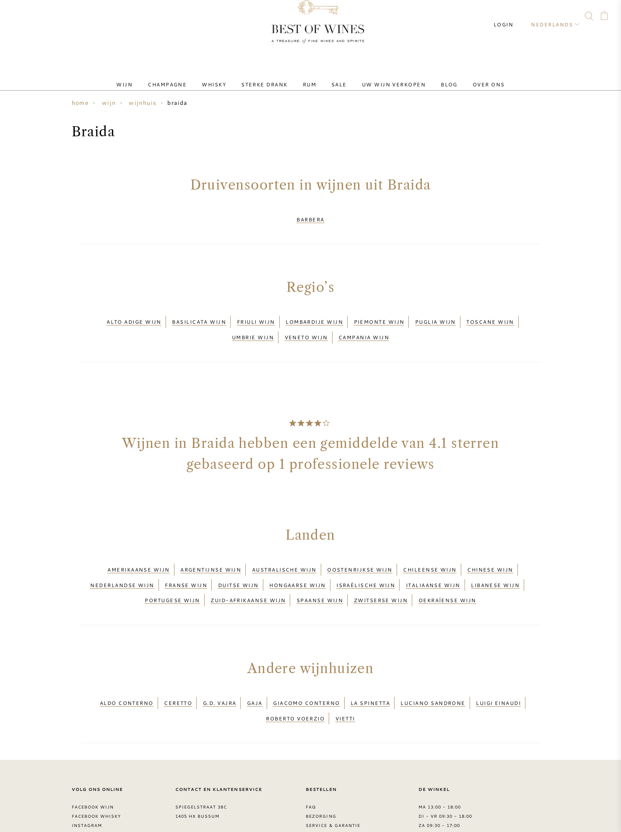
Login (511, 16)
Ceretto (178, 669)
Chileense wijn (429, 551)
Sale (332, 76)
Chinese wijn (490, 551)
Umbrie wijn (253, 324)
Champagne (187, 76)
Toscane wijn (490, 314)
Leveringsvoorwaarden (340, 793)
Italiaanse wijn (433, 561)
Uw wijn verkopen (380, 76)
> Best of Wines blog (102, 802)
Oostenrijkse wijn (359, 551)
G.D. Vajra (219, 669)
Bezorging (321, 774)
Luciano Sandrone (432, 669)
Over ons (462, 76)
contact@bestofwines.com (221, 802)
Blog (429, 76)
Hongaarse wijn (297, 561)
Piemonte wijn (379, 314)
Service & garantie (333, 783)
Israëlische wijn (365, 561)
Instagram (63, 17)
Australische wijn (284, 551)
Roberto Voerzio (295, 679)
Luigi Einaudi (498, 669)
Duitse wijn (238, 561)
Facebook (48, 17)
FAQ (31, 17)
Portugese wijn (172, 571)
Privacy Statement (332, 802)
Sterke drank (271, 76)
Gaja (254, 669)
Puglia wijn (435, 314)
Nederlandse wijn (122, 561)
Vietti (345, 679)
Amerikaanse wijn (138, 551)
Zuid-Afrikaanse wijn (248, 571)
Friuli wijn (256, 314)
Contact (15, 17)
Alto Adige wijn (134, 314)
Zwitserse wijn (381, 571)
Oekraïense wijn (447, 571)
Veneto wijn (306, 324)
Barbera (310, 216)
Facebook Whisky (96, 774)
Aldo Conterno (126, 669)
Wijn (151, 76)
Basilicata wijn (199, 314)
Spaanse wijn (319, 571)
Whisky (227, 76)
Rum (309, 76)
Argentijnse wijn (210, 551)
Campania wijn (363, 324)
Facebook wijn (93, 765)
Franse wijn (186, 561)
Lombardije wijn (314, 314)
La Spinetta (370, 669)
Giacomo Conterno (306, 669)
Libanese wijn (495, 561)
